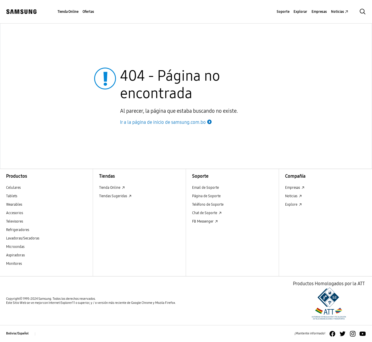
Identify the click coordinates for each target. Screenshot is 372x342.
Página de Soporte (206, 196)
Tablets (11, 196)
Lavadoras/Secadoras (22, 238)
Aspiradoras (15, 255)
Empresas (294, 187)
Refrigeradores (17, 230)
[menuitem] (68, 12)
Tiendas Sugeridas (115, 196)
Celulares (13, 187)
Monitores (14, 263)
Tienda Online (112, 187)
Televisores (14, 221)
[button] (363, 11)
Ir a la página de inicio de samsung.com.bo (166, 122)
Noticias (293, 196)
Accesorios (14, 213)
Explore (293, 204)
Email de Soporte (205, 187)
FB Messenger (205, 221)
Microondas (15, 246)
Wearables (14, 204)
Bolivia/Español (17, 333)
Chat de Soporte (206, 213)
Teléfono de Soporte (207, 204)
